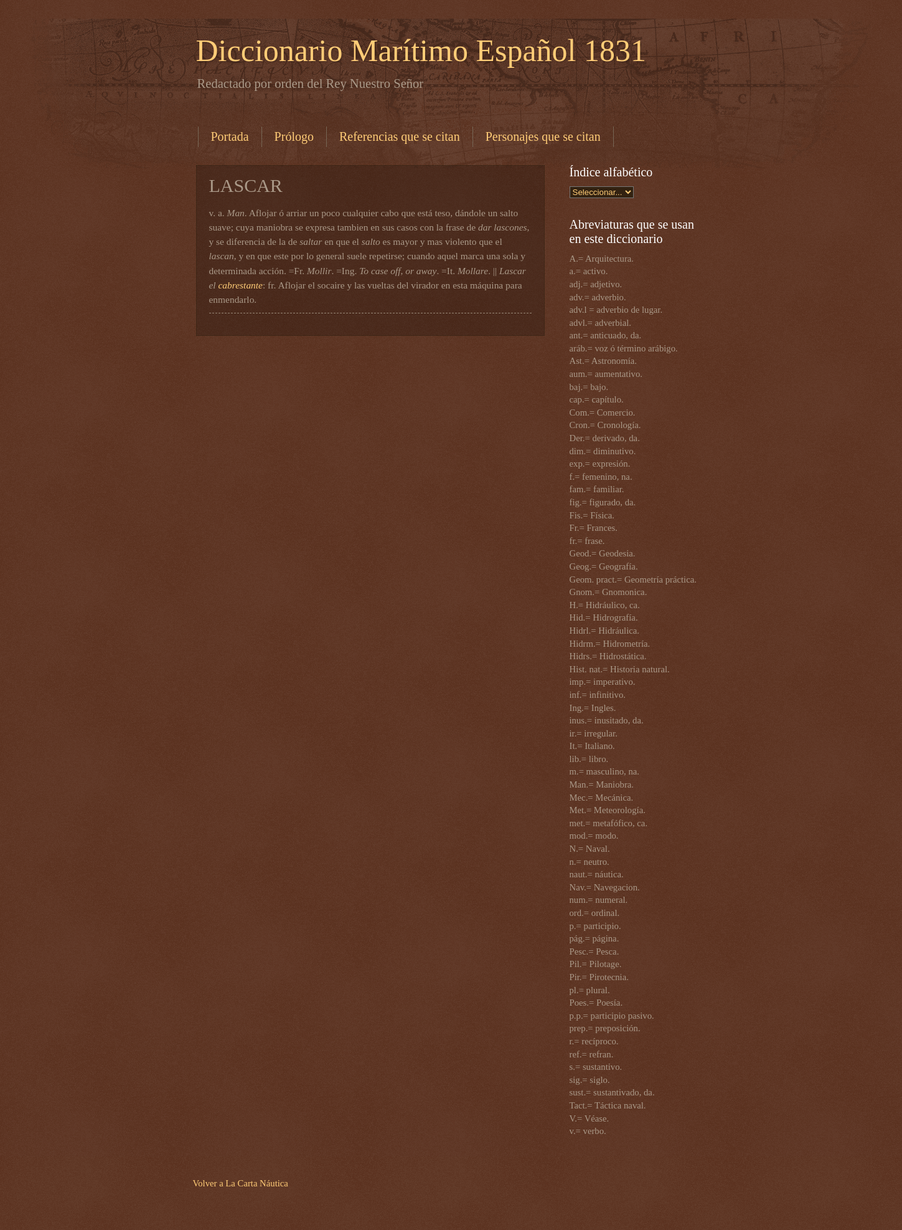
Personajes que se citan (543, 136)
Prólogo (294, 136)
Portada (230, 136)
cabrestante (240, 285)
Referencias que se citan (399, 136)
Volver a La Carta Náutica (240, 1183)
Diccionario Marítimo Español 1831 (421, 50)
